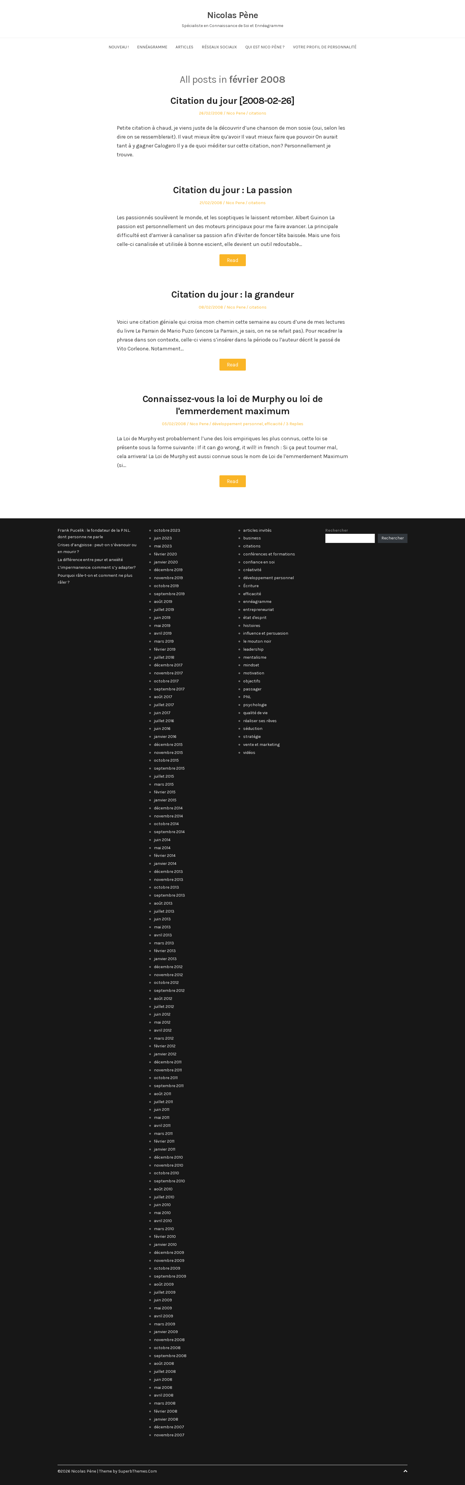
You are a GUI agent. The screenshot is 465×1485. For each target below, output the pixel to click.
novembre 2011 (168, 1070)
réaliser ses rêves (260, 720)
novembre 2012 (168, 974)
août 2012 (163, 998)
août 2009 (164, 1284)
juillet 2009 (165, 1292)
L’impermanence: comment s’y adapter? (97, 567)
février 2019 (165, 649)
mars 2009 (164, 1324)
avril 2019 (163, 633)
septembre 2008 (170, 1355)
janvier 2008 (166, 1419)
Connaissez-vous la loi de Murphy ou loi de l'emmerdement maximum (232, 405)
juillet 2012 (164, 1006)
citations (257, 113)
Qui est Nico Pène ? (265, 47)
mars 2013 (164, 943)
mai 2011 (161, 1117)
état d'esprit (255, 617)
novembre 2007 (169, 1435)
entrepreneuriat (258, 609)
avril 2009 (163, 1316)
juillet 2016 (164, 720)
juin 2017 (162, 712)
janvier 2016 (165, 736)
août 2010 (163, 1189)
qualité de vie (255, 712)
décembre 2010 (168, 1157)
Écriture (251, 585)
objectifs (251, 681)
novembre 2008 (169, 1339)
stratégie (252, 736)
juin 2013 (162, 919)
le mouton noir (257, 641)
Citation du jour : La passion (232, 190)
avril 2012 (163, 1030)
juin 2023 (163, 538)
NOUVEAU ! (119, 47)
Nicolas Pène (232, 15)
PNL (247, 696)
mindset (251, 665)
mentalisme (254, 657)
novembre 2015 (168, 752)
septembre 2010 (169, 1181)
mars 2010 (164, 1228)
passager (252, 689)
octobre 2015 (166, 760)
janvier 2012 (165, 1054)
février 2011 (164, 1141)
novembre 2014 (168, 816)
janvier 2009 (166, 1331)
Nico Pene (235, 113)
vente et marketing (261, 744)
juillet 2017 (164, 704)
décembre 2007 (169, 1427)
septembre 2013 (169, 895)
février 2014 (165, 855)
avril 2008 (163, 1395)
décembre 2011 (167, 1062)
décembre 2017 (168, 665)
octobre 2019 (166, 585)
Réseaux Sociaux (219, 47)
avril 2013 (163, 935)
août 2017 (163, 696)
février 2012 (165, 1046)
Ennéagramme (152, 47)
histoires (251, 625)
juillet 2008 (165, 1371)
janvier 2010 (165, 1244)
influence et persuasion (265, 633)
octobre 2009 (167, 1268)
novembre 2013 (168, 879)
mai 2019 (162, 625)
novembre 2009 (169, 1260)
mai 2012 (162, 1022)
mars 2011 (163, 1133)
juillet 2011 (163, 1101)
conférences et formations (269, 554)
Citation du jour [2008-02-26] (232, 101)
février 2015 (165, 792)
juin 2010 (162, 1204)
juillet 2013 (164, 911)
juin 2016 (162, 728)
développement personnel (237, 423)
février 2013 (165, 950)
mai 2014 (162, 847)
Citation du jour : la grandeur (232, 294)
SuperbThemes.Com (137, 1471)
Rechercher (336, 530)
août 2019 (163, 601)
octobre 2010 (166, 1173)
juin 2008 (163, 1379)
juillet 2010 (164, 1197)
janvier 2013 (165, 958)
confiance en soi (259, 562)
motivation (253, 673)
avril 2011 (162, 1125)
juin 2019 (162, 617)
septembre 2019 (169, 593)
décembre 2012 (168, 966)
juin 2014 (162, 839)
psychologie (255, 704)
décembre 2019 (168, 569)
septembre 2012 (169, 990)
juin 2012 (162, 1014)
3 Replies (294, 423)
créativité (252, 569)
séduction (252, 728)
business (252, 538)
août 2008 (164, 1363)
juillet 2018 (164, 657)
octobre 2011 (166, 1077)
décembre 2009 (169, 1252)
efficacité (273, 423)
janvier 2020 (166, 562)
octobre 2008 (167, 1347)
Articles (184, 47)
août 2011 (162, 1093)
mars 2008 (165, 1403)
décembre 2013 (168, 871)
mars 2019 (164, 641)
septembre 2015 (169, 768)
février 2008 (165, 1411)
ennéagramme (257, 601)
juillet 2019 (164, 609)
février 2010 (165, 1236)
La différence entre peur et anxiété (90, 559)
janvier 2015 (165, 800)
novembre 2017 (168, 673)
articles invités (257, 530)
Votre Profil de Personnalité (324, 47)
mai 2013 (162, 927)
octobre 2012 (166, 982)
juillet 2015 (164, 776)
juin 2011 (161, 1109)
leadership (253, 649)
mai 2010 (162, 1212)
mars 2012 (164, 1038)
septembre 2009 (170, 1276)
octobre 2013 (166, 887)
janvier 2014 (165, 863)
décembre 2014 (168, 808)
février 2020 (165, 554)
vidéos (249, 752)
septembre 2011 (169, 1085)
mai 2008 (163, 1387)
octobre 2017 (166, 681)
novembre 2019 (168, 577)
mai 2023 (163, 546)
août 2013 (163, 903)
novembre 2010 (168, 1165)
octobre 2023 (167, 530)
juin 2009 (163, 1300)
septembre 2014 (169, 831)
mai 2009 (163, 1308)
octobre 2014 (166, 823)
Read (232, 260)
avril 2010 (163, 1220)
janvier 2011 (164, 1149)
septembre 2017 (169, 689)
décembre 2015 (168, 744)
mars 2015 (164, 784)
